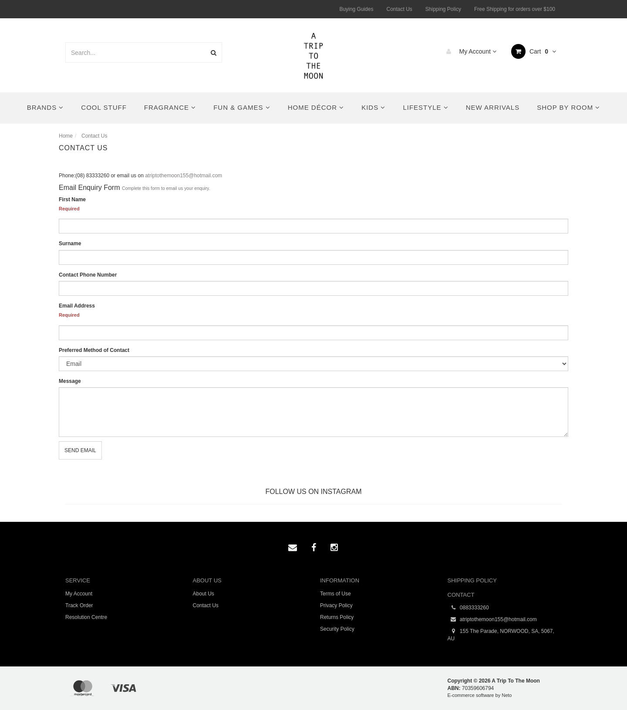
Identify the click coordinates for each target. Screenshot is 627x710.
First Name (72, 199)
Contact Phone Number (88, 275)
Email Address (77, 306)
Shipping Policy (443, 9)
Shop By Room (568, 107)
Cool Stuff (103, 107)
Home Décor (316, 107)
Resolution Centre (86, 617)
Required (69, 208)
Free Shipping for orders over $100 (514, 9)
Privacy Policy (336, 605)
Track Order (79, 605)
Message (70, 381)
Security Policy (337, 629)
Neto (507, 695)
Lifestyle (425, 107)
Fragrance (170, 107)
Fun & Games (241, 107)
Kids (373, 107)
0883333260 (468, 608)
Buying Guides (356, 9)
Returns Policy (337, 617)
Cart (533, 51)
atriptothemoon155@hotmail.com (183, 175)
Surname (70, 243)
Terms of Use (335, 594)
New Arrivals (492, 107)
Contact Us (399, 9)
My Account (469, 51)
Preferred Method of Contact (94, 350)
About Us (203, 594)
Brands (45, 107)
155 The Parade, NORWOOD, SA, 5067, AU (501, 635)
